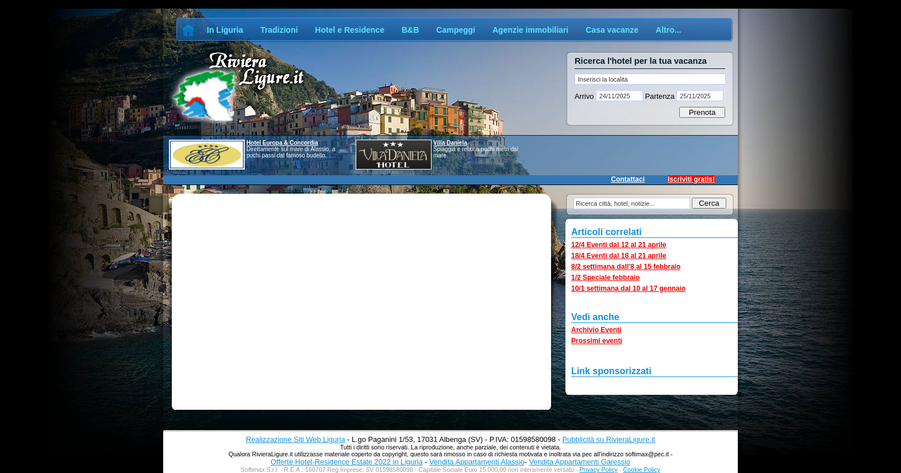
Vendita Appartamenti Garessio (579, 461)
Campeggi (455, 29)
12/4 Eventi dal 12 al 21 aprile (618, 245)
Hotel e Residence (349, 29)
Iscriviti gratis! (691, 179)
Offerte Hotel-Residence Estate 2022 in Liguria (346, 461)
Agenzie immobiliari (530, 29)
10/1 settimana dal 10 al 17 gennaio (628, 288)
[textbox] (650, 79)
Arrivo (585, 96)
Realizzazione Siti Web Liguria (295, 439)
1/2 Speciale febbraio (605, 278)
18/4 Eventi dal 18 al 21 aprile (618, 256)
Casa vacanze (612, 29)
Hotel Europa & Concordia (282, 143)
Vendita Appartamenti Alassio (477, 461)
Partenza (659, 96)
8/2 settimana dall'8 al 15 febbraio (625, 267)
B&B (410, 29)
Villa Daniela (450, 143)
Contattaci (628, 179)
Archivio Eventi (596, 330)
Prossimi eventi (596, 341)
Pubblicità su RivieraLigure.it (609, 439)
